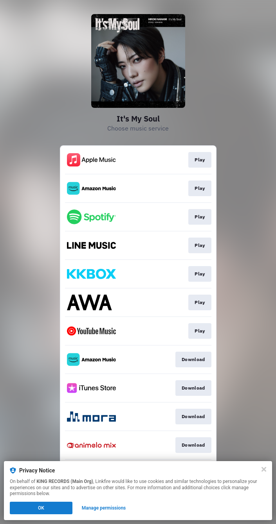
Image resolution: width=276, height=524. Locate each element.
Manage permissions (104, 508)
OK (41, 508)
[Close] (264, 469)
